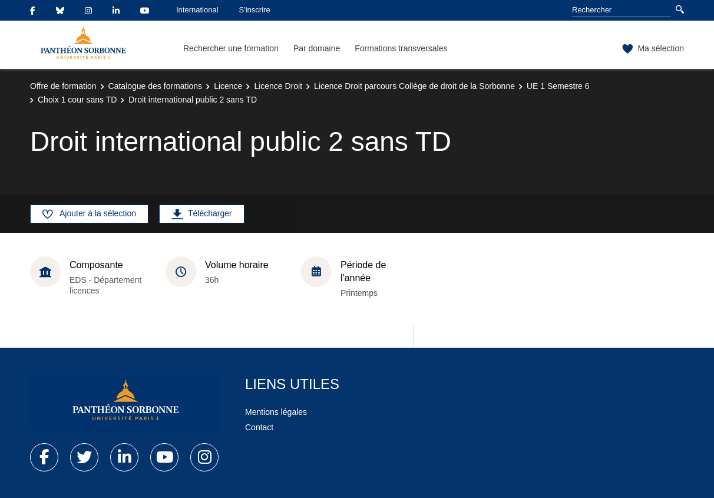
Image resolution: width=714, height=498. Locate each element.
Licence (228, 86)
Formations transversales (401, 48)
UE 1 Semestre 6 (558, 86)
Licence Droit (278, 86)
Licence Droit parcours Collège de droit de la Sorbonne (414, 86)
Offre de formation (63, 86)
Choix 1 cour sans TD (77, 99)
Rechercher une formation (231, 48)
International (197, 9)
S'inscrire (254, 9)
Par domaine (316, 48)
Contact (259, 427)
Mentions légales (276, 412)
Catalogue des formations (155, 86)
